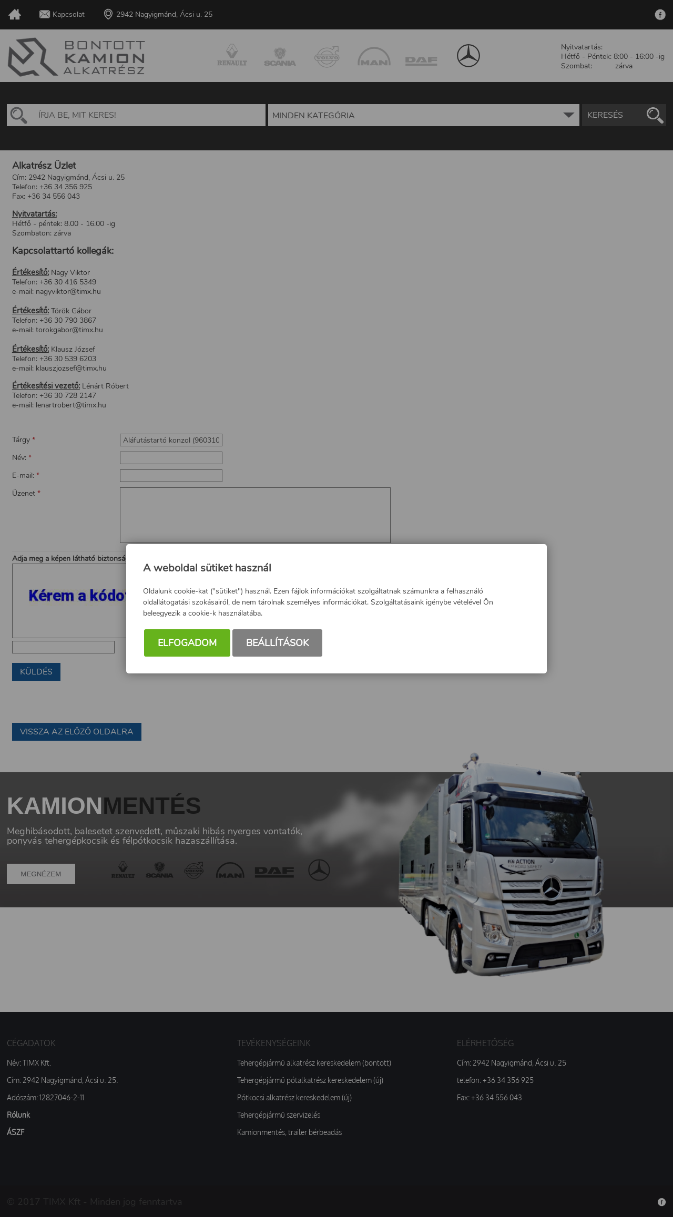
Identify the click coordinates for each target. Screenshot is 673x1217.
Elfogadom (187, 643)
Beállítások (277, 643)
